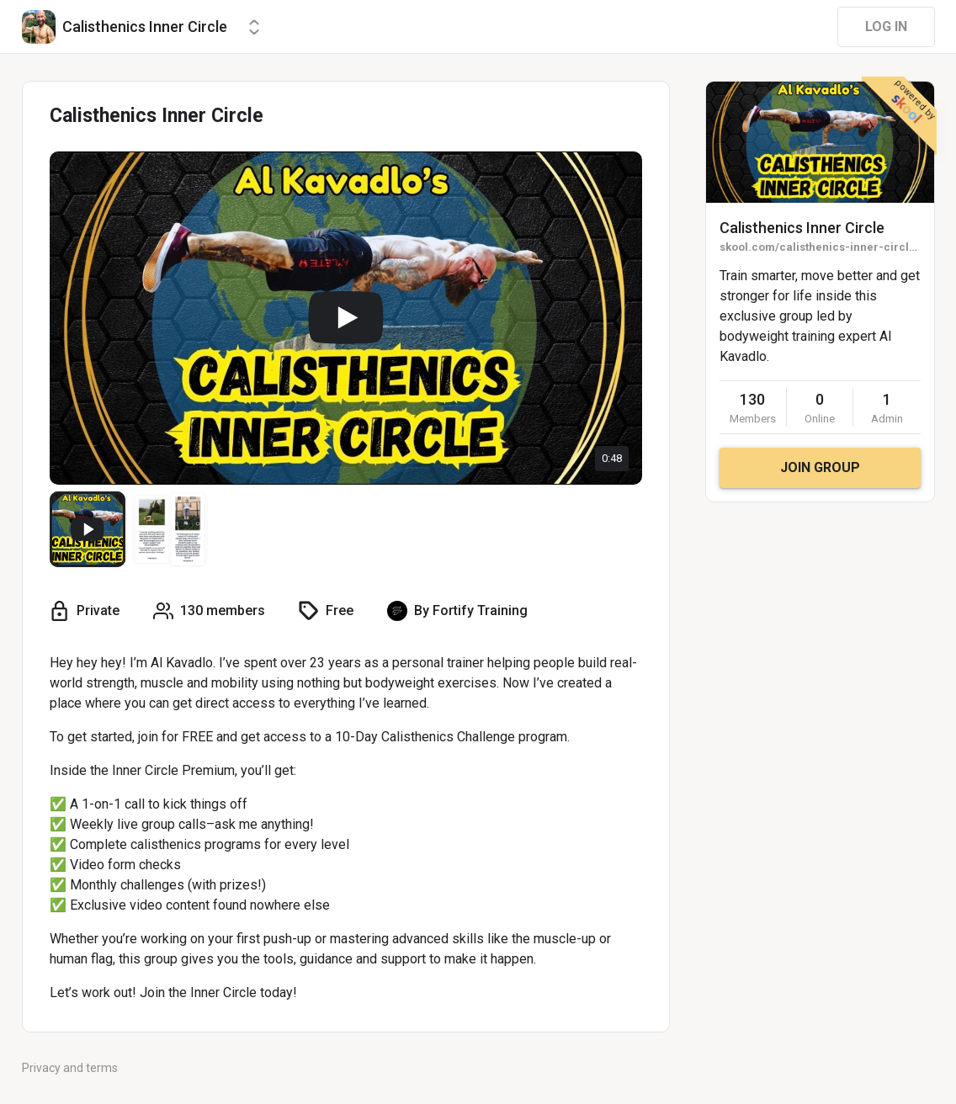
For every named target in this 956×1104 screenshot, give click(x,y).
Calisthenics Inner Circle (802, 227)
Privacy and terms (70, 1068)
